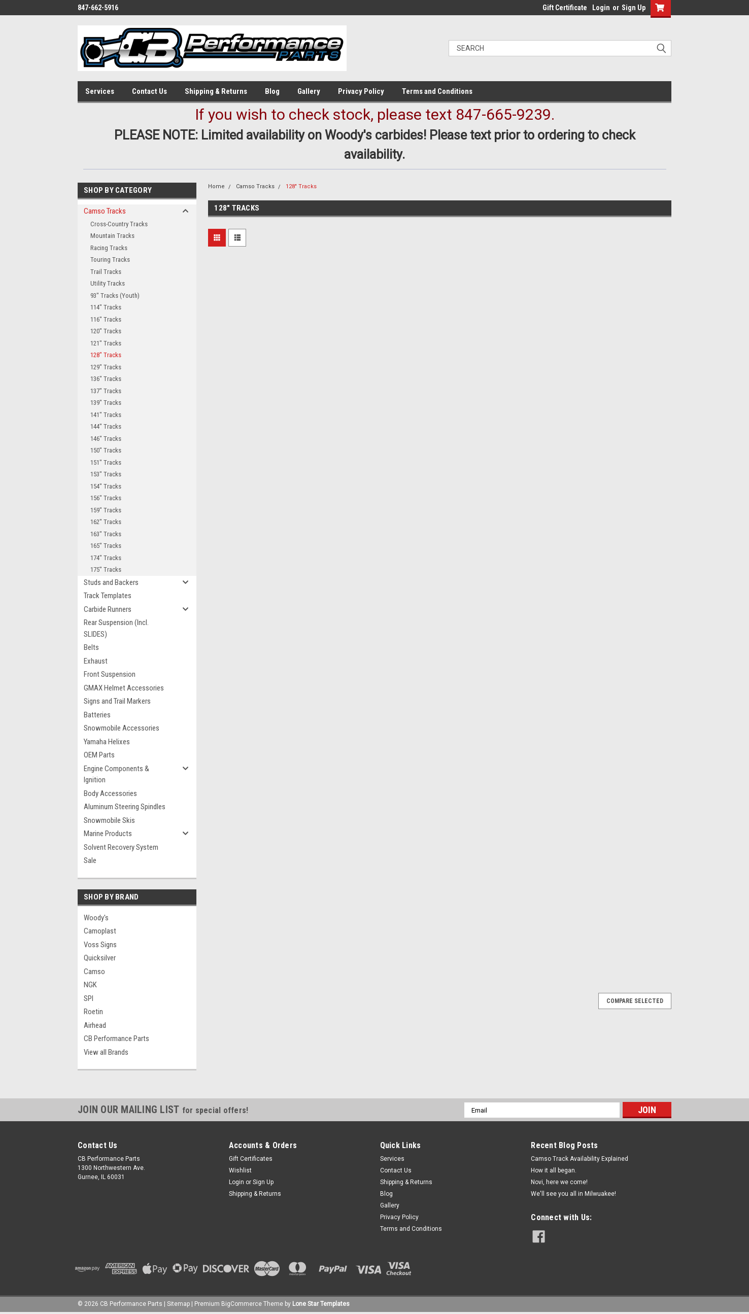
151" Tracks (105, 462)
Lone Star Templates (321, 1303)
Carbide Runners (107, 609)
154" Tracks (105, 486)
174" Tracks (105, 558)
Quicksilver (100, 957)
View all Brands (106, 1052)
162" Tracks (105, 522)
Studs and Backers (111, 582)
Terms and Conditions (437, 91)
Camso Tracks (105, 211)
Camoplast (100, 931)
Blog (272, 91)
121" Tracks (105, 343)
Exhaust (96, 661)
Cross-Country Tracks (119, 224)
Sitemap (178, 1303)
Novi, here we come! (559, 1182)
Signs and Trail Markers (117, 701)
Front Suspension (109, 674)
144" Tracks (105, 426)
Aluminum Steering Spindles (124, 806)
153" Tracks (105, 474)
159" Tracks (105, 510)
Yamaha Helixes (107, 741)
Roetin (93, 1011)
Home (216, 186)
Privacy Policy (361, 91)
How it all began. (553, 1170)
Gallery (308, 91)
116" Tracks (105, 319)
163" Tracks (105, 534)
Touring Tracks (110, 259)
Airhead (95, 1025)
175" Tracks (105, 569)
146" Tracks (105, 438)
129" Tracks (105, 367)
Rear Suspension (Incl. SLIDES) (116, 628)
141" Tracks (105, 415)
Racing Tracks (108, 248)
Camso (94, 971)
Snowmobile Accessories (121, 728)
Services (99, 91)
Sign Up (633, 8)
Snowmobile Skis (109, 820)
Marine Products (108, 833)
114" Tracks (105, 307)
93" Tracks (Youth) (115, 295)
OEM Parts (99, 754)
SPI (88, 998)
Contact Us (149, 91)
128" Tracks (105, 355)
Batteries (97, 714)
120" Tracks (105, 331)
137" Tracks (105, 391)
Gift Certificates (251, 1158)
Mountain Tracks (112, 235)
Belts (91, 647)
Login (601, 8)
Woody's (96, 917)
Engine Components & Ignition (116, 774)
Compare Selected (634, 1001)
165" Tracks (105, 545)
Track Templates (107, 595)
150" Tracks (105, 450)
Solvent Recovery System (121, 847)
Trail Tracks (105, 271)
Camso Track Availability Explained (579, 1158)
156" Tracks (105, 498)
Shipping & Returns (216, 91)
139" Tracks (105, 402)
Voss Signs (100, 944)
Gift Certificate (564, 8)
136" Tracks (105, 379)
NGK (90, 984)
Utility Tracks (107, 283)
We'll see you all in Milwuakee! (573, 1193)
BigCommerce (241, 1303)
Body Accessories (110, 793)
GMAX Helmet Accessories (124, 688)
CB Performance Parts (116, 1038)
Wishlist (240, 1170)
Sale (90, 860)
